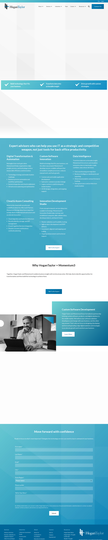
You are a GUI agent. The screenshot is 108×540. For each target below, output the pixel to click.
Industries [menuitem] (57, 6)
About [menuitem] (40, 6)
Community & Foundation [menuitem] (37, 492)
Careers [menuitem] (72, 6)
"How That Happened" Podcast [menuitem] (69, 500)
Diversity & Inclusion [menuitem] (39, 495)
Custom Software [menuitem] (8, 525)
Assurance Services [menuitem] (9, 505)
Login (95, 510)
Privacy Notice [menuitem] (44, 537)
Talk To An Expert (53, 218)
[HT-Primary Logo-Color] (14, 6)
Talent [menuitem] (5, 516)
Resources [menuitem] (81, 6)
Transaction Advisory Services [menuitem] (9, 502)
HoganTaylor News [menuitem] (69, 489)
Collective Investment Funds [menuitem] (25, 489)
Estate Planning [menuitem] (8, 520)
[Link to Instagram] (92, 517)
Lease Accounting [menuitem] (8, 511)
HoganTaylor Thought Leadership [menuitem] (69, 492)
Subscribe (84, 510)
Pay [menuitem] (99, 1)
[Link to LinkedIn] (88, 517)
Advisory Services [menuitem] (8, 489)
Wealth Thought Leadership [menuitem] (68, 496)
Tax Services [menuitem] (7, 518)
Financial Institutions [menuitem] (24, 497)
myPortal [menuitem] (36, 500)
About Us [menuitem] (36, 489)
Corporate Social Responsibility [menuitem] (81, 537)
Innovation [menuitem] (37, 497)
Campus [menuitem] (51, 491)
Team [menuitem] (66, 6)
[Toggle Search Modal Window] (89, 6)
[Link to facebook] (80, 517)
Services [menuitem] (48, 6)
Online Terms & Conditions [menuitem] (55, 537)
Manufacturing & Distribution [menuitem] (23, 500)
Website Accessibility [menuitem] (68, 537)
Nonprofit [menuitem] (21, 503)
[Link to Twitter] (84, 517)
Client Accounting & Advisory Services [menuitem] (9, 496)
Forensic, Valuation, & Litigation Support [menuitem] (9, 492)
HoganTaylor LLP (27, 537)
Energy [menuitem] (21, 495)
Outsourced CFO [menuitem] (8, 499)
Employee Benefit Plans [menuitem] (8, 508)
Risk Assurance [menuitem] (8, 514)
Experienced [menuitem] (52, 493)
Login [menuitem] (102, 1)
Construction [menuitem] (22, 493)
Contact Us (97, 6)
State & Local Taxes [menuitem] (9, 523)
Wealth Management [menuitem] (9, 527)
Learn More (68, 304)
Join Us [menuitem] (51, 489)
